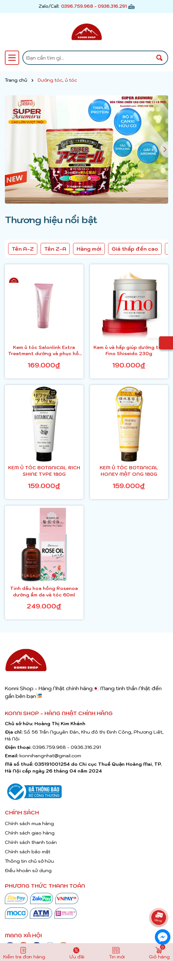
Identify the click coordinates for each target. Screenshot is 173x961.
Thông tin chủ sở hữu (29, 861)
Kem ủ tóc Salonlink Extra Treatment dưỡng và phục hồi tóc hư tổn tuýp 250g (44, 350)
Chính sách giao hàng (30, 833)
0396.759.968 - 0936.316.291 (94, 6)
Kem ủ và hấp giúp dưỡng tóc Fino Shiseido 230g (129, 350)
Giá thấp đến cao (135, 249)
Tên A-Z (23, 249)
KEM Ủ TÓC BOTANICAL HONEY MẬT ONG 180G (129, 471)
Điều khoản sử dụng (28, 870)
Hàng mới (89, 249)
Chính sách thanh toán (31, 842)
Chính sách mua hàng (29, 823)
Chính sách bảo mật (27, 852)
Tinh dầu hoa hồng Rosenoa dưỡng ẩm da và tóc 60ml (44, 591)
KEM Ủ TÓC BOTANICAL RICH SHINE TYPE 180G (44, 471)
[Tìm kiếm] (159, 57)
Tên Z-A (55, 249)
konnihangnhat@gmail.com (50, 756)
